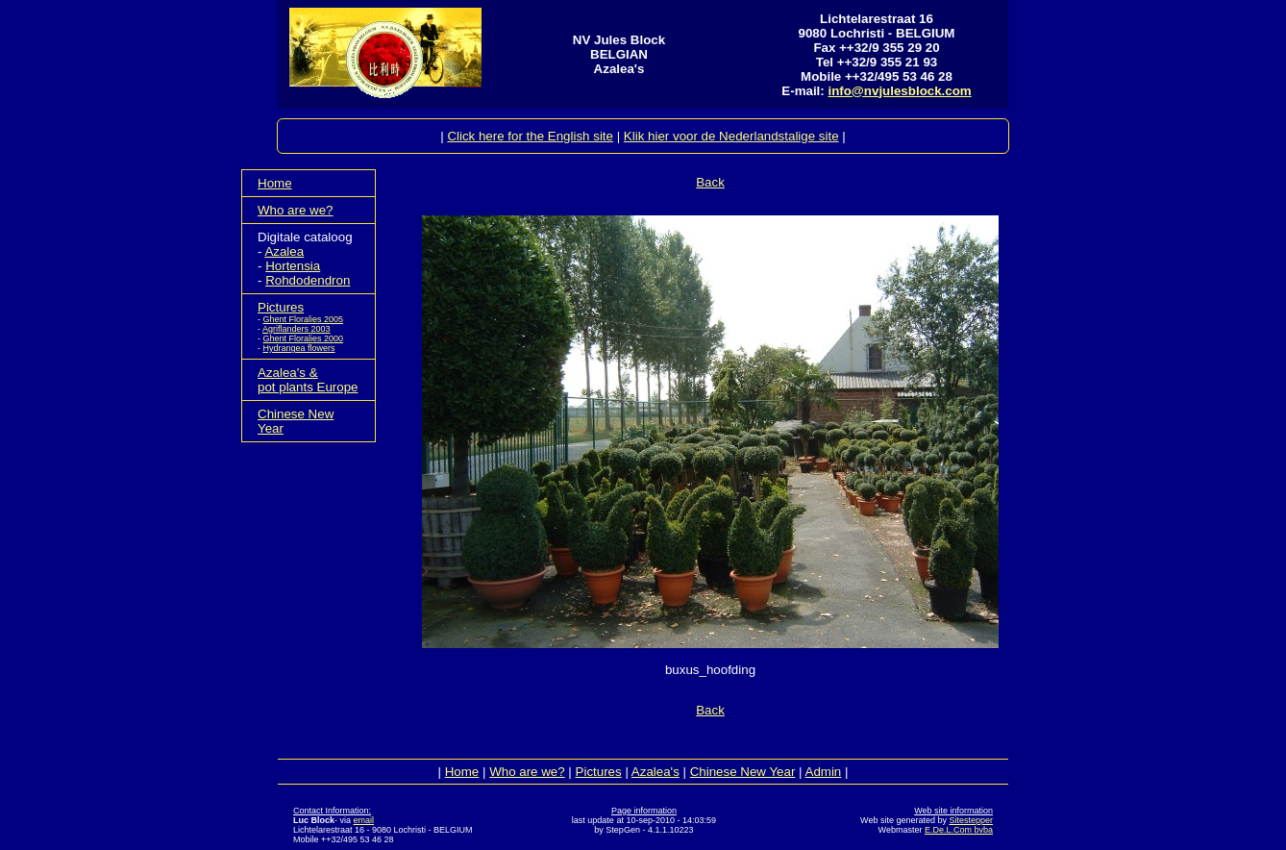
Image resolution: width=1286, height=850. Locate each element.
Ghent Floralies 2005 (303, 319)
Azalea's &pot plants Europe (308, 379)
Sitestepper (971, 820)
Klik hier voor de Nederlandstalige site (731, 136)
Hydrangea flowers (299, 348)
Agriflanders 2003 (296, 329)
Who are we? (296, 210)
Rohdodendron (307, 280)
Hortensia (292, 266)
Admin (823, 771)
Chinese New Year (743, 771)
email (364, 820)
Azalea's (655, 771)
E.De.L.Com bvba (959, 830)
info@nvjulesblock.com (899, 91)
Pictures (281, 307)
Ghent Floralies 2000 (303, 338)
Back (710, 182)
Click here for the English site (530, 136)
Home (275, 183)
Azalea (284, 251)
